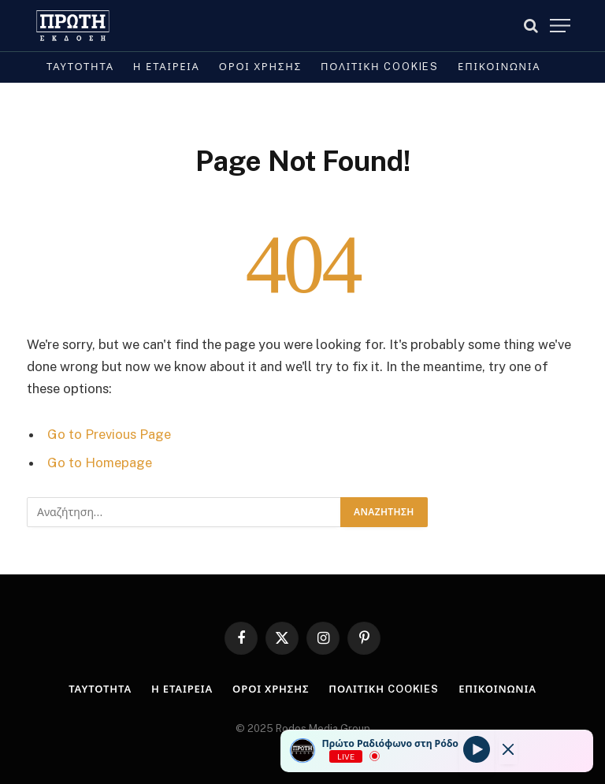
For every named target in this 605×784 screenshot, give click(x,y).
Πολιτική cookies (380, 66)
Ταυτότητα (80, 66)
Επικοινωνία (499, 66)
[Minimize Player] (508, 749)
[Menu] (560, 25)
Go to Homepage (99, 462)
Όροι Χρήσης (260, 66)
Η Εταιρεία (166, 66)
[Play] (476, 749)
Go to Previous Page (109, 434)
